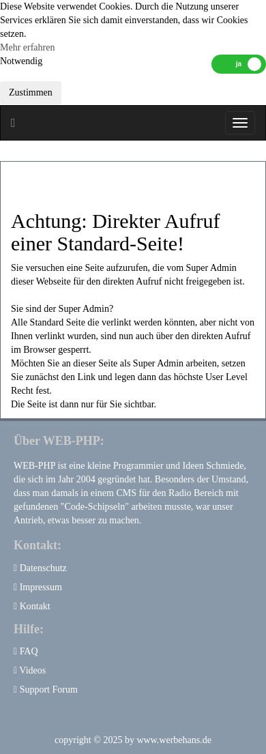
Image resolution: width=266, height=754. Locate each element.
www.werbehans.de (173, 740)
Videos (30, 670)
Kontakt (32, 606)
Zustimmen (31, 92)
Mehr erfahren (27, 47)
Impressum (38, 587)
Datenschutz (40, 568)
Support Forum (46, 689)
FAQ (26, 651)
